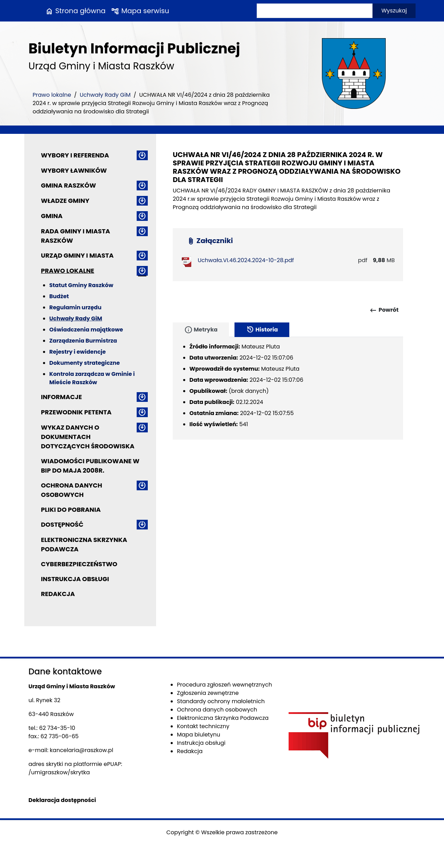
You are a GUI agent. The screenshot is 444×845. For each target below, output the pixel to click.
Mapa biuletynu (198, 735)
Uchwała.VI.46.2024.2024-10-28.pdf (246, 260)
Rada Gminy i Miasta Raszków (75, 236)
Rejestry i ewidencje (77, 352)
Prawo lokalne (52, 95)
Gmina (51, 216)
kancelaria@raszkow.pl (81, 750)
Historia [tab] (262, 330)
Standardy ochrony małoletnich (221, 701)
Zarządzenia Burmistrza (83, 341)
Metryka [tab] (200, 330)
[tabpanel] (288, 388)
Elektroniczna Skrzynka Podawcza (84, 544)
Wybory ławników (74, 170)
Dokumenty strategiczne (84, 363)
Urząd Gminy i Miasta (77, 255)
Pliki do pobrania (71, 509)
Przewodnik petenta (76, 412)
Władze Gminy (65, 200)
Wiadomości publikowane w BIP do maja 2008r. (90, 466)
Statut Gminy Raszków (81, 285)
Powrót (384, 310)
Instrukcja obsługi (75, 579)
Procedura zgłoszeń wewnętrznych (224, 685)
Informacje (61, 397)
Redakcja (58, 593)
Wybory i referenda (75, 155)
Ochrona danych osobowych (71, 490)
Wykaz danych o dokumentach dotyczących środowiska (87, 436)
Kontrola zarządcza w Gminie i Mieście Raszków (92, 378)
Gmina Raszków (68, 185)
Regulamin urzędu (75, 307)
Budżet (59, 296)
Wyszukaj (394, 11)
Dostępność (62, 524)
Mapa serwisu (140, 11)
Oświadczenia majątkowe (86, 330)
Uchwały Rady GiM (105, 95)
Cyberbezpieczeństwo (79, 564)
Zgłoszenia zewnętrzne (208, 693)
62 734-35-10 (57, 728)
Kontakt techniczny (203, 726)
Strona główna (75, 11)
